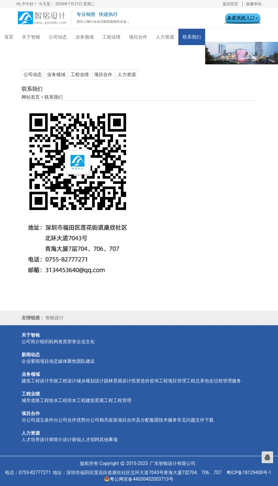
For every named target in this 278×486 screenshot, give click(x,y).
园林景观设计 (117, 386)
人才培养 (31, 445)
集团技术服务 (163, 425)
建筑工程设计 (35, 386)
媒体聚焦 (67, 366)
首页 (8, 37)
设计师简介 (51, 445)
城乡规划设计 (90, 386)
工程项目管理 (172, 386)
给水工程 (58, 406)
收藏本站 (254, 4)
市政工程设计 (62, 386)
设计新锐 (72, 445)
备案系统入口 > (242, 18)
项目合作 (138, 37)
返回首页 (230, 4)
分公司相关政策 (102, 425)
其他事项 (108, 445)
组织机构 (49, 347)
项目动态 (49, 366)
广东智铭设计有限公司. (173, 469)
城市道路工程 (35, 406)
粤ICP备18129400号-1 (248, 478)
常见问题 (186, 425)
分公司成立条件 (38, 425)
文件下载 (204, 425)
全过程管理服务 (225, 386)
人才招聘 (90, 445)
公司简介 (31, 347)
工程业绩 (111, 37)
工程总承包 (197, 386)
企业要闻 (31, 366)
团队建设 (85, 366)
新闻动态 (31, 360)
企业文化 (85, 347)
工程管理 (122, 406)
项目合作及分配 (134, 425)
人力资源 (165, 37)
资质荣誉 (67, 347)
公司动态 (58, 37)
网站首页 (31, 97)
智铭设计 (54, 323)
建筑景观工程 (99, 406)
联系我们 (192, 37)
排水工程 (76, 406)
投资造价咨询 (145, 386)
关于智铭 (31, 37)
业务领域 (84, 37)
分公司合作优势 (70, 425)
